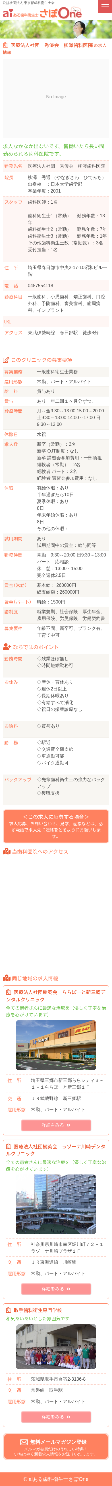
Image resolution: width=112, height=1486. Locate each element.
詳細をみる (56, 1125)
